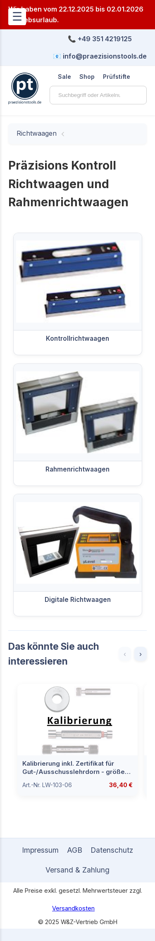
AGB (74, 850)
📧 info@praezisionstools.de (100, 56)
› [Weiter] (140, 654)
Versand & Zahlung (77, 870)
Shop (87, 76)
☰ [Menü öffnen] (17, 16)
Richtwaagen (37, 133)
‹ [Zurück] (125, 654)
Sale (64, 76)
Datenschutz (112, 850)
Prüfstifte (116, 76)
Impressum (40, 850)
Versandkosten (73, 908)
